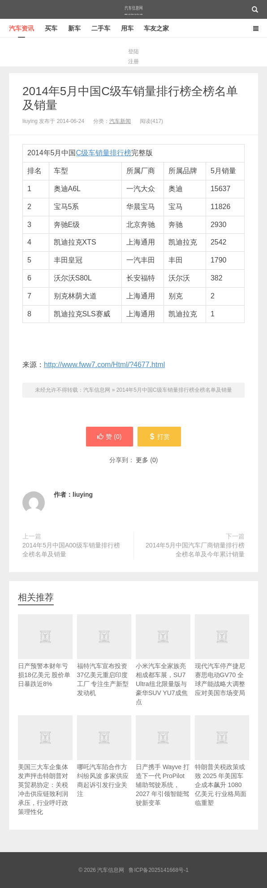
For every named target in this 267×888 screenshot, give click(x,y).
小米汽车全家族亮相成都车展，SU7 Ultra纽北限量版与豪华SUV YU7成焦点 (163, 669)
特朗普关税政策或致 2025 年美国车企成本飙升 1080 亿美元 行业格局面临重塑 (222, 770)
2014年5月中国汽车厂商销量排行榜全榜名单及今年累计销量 (195, 550)
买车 (51, 28)
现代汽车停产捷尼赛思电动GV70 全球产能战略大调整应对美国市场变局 (222, 665)
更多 (142, 460)
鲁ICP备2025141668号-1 (158, 870)
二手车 (100, 28)
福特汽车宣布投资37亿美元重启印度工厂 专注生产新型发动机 (104, 665)
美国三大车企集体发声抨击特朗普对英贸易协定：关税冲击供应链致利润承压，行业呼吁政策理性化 (45, 775)
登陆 (133, 51)
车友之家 (156, 28)
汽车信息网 (133, 9)
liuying (83, 494)
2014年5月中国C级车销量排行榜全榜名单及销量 (174, 390)
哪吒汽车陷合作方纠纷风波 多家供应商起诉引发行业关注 (104, 766)
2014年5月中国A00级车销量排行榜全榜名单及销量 (71, 550)
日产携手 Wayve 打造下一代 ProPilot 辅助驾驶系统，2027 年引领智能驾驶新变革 (163, 770)
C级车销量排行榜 (104, 153)
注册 (133, 61)
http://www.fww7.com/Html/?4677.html (104, 364)
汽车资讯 (21, 28)
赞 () (109, 436)
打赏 (159, 436)
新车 (74, 28)
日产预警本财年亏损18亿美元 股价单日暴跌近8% (45, 660)
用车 (127, 28)
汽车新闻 (120, 121)
